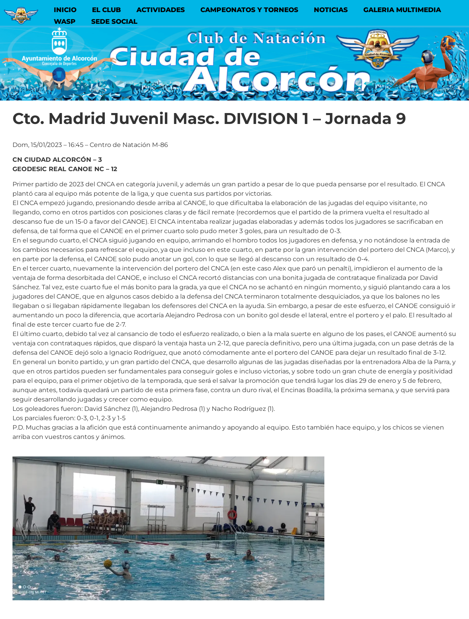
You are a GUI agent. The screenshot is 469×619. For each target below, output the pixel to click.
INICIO (65, 10)
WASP (65, 21)
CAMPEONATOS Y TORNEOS (249, 10)
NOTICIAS (331, 10)
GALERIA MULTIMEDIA (402, 10)
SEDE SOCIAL (114, 21)
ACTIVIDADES (160, 10)
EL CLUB (106, 10)
